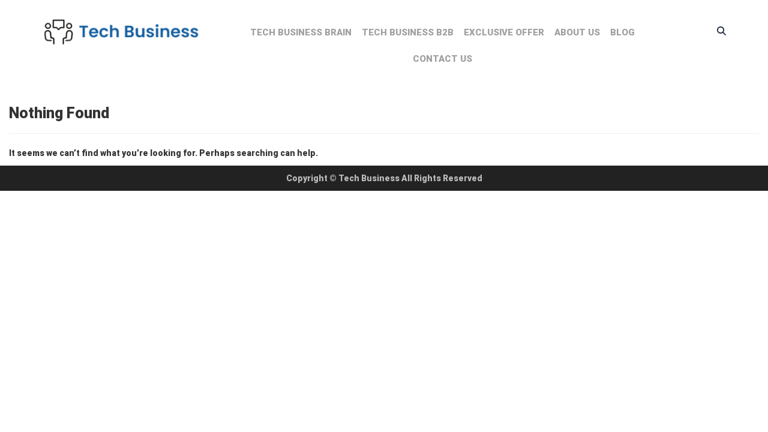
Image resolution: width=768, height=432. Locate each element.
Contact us (442, 58)
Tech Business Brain (301, 32)
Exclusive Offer (504, 32)
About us (577, 32)
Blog (622, 32)
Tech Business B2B (408, 32)
